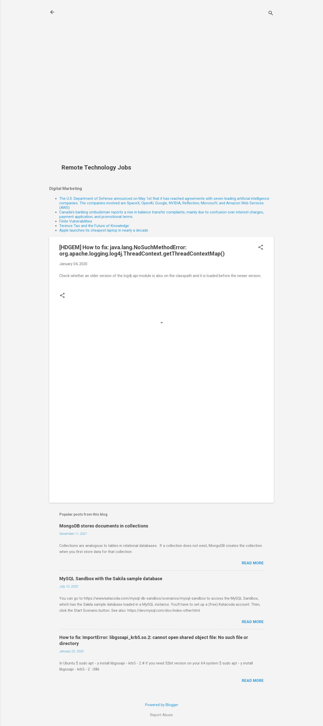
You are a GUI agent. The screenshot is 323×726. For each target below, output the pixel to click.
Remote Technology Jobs (96, 167)
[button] (261, 247)
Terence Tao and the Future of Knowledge (94, 226)
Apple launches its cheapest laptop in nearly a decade (103, 230)
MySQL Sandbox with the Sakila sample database (110, 578)
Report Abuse (161, 715)
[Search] (271, 13)
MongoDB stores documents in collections (103, 525)
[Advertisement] (98, 84)
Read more (253, 563)
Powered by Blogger (161, 705)
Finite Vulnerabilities (75, 221)
